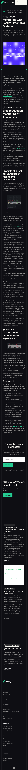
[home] (4, 2)
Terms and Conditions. (17, 470)
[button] (12, 2)
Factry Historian (7, 96)
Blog (4, 11)
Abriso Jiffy (22, 121)
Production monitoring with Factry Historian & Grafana (14, 11)
